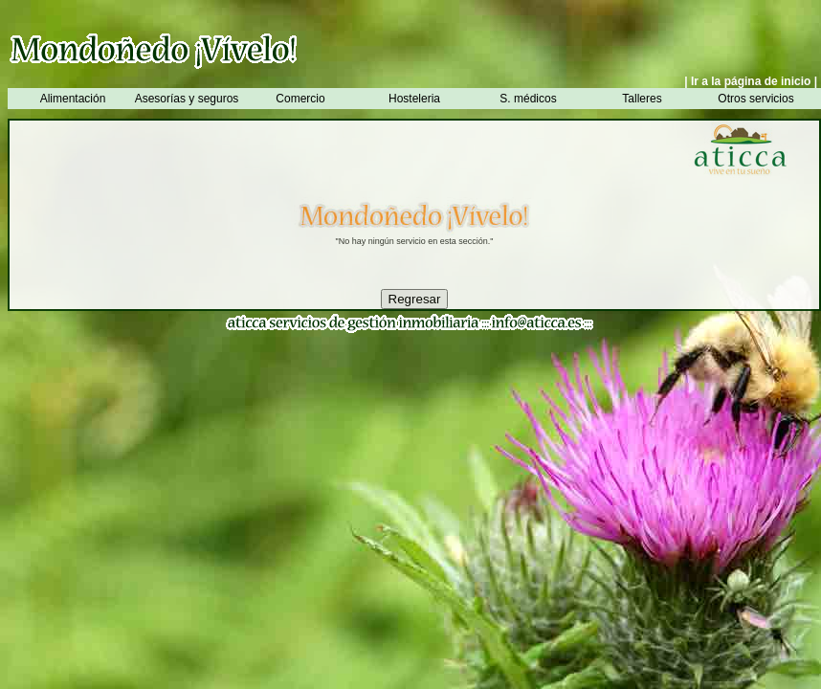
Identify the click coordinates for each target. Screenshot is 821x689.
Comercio (300, 98)
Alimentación (73, 98)
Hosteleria (414, 98)
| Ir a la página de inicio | (750, 81)
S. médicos (527, 98)
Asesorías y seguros (187, 98)
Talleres (641, 98)
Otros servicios (755, 98)
